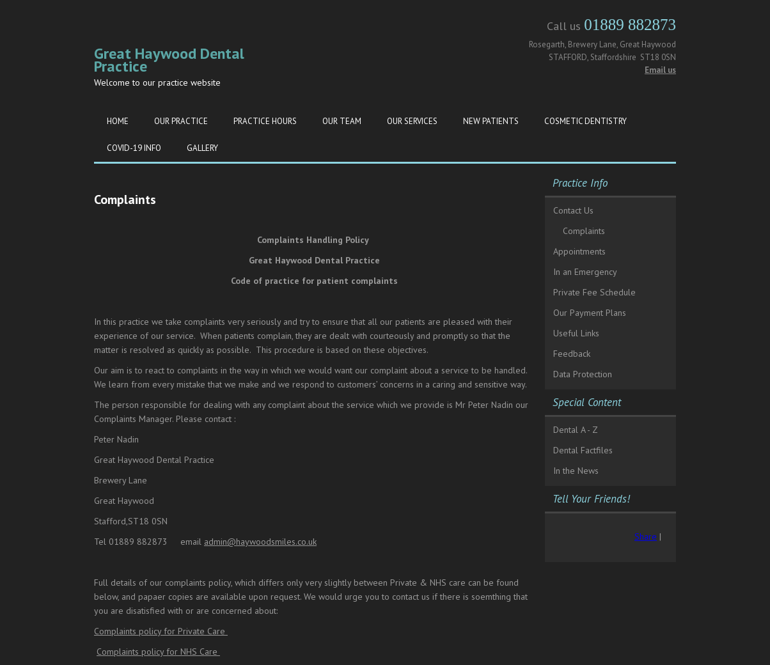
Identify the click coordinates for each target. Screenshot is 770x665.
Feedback (571, 353)
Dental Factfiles (583, 450)
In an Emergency (585, 272)
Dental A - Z (575, 429)
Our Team (341, 121)
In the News (576, 470)
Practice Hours (265, 121)
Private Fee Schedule (594, 292)
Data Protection (582, 374)
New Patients (491, 121)
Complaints (584, 231)
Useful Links (576, 333)
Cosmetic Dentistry (585, 121)
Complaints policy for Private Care (161, 631)
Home (118, 121)
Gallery (202, 148)
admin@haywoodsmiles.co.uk (260, 541)
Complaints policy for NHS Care (158, 651)
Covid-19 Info (134, 148)
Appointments (579, 251)
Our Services (412, 121)
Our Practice (181, 121)
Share (645, 536)
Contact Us (573, 210)
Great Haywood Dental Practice (169, 59)
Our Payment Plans (589, 312)
